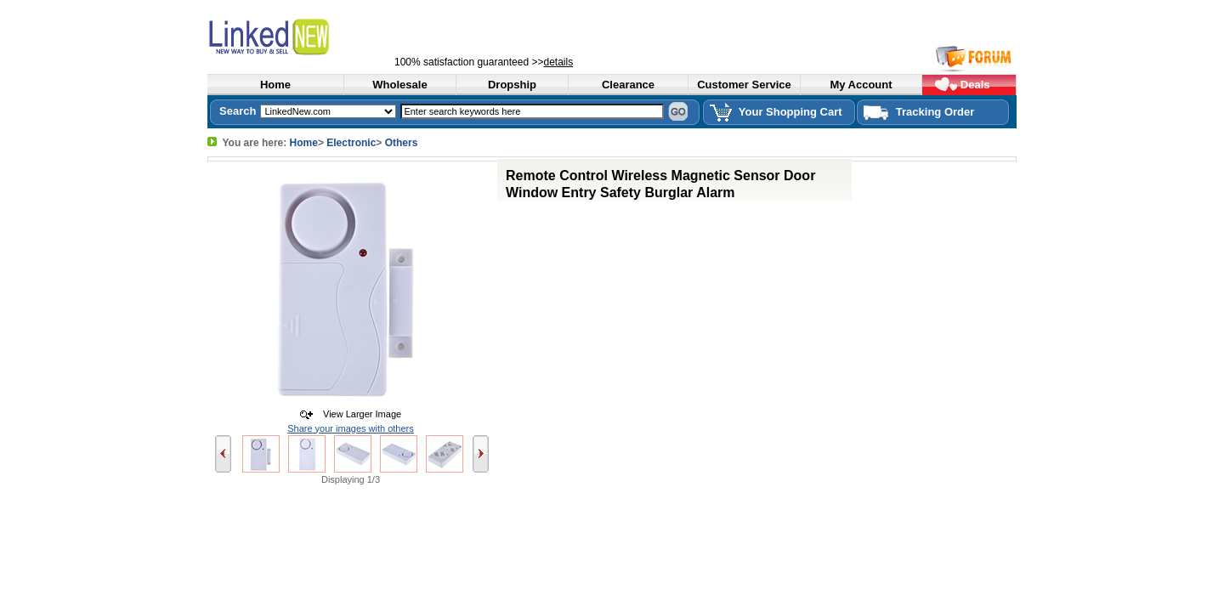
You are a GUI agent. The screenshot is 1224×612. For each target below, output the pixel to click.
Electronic (351, 143)
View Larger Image (358, 414)
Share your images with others (350, 428)
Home (304, 143)
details (558, 62)
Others (401, 143)
